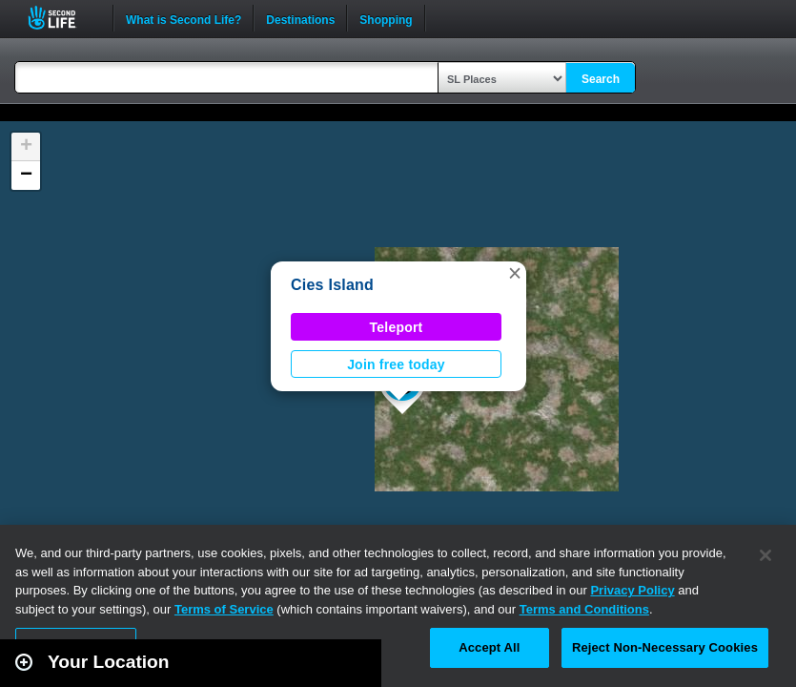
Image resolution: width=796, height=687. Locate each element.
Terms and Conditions (584, 609)
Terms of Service (224, 609)
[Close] (765, 555)
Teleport (396, 327)
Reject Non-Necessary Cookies (665, 647)
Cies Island (332, 285)
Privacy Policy (632, 590)
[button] (514, 272)
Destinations (300, 18)
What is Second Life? (183, 18)
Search (601, 79)
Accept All (489, 647)
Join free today (396, 364)
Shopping (385, 18)
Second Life (62, 18)
